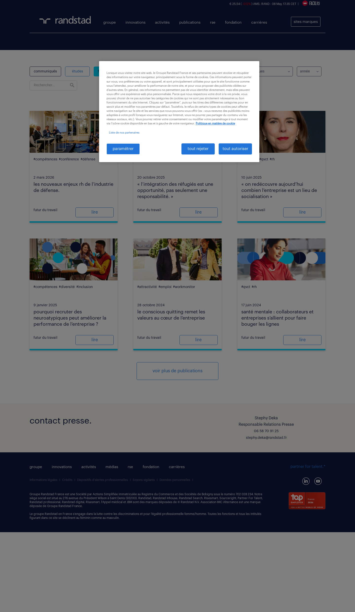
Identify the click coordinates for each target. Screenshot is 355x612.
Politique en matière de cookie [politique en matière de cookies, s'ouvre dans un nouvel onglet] (215, 123)
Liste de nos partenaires (124, 132)
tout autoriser (235, 149)
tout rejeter (198, 149)
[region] (179, 111)
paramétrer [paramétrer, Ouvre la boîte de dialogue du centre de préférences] (123, 149)
